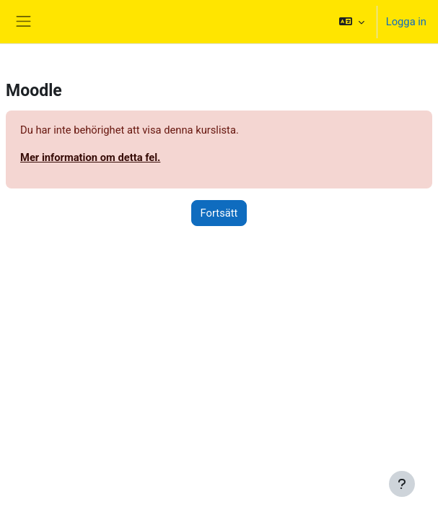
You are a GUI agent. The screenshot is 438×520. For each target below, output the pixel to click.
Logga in (406, 21)
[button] (351, 21)
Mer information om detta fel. (90, 157)
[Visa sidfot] (402, 484)
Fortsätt (219, 213)
